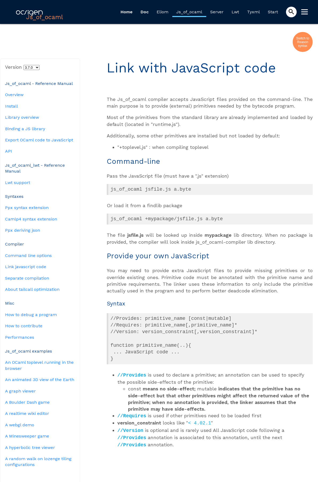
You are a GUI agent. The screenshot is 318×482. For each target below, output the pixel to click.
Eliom (162, 11)
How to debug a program (31, 314)
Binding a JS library (25, 128)
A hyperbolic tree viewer (30, 447)
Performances (19, 337)
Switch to (302, 38)
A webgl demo (19, 424)
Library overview (22, 117)
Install (11, 106)
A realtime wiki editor (27, 413)
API (8, 151)
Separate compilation (27, 278)
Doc (145, 11)
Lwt (235, 11)
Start (273, 11)
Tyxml (253, 11)
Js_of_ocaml (189, 11)
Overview (14, 94)
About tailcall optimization (32, 289)
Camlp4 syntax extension (31, 219)
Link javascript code (25, 266)
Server (217, 11)
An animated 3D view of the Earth (39, 379)
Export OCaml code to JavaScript (39, 139)
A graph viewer (20, 391)
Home (127, 11)
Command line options (28, 255)
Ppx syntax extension (27, 207)
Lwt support (17, 182)
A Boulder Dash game (27, 402)
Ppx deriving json (22, 230)
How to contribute (23, 325)
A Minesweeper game (27, 436)
